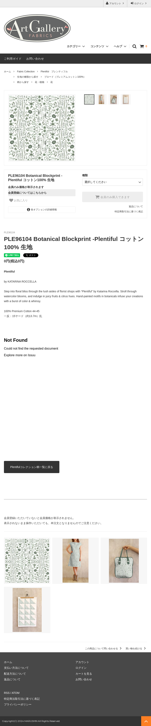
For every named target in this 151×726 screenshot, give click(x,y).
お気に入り (18, 200)
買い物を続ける (136, 648)
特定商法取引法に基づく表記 (22, 698)
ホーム (7, 71)
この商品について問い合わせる (104, 648)
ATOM (15, 692)
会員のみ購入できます (112, 197)
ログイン (139, 3)
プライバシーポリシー (17, 704)
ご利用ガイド (13, 58)
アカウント (115, 3)
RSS (7, 692)
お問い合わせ (35, 58)
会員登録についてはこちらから (27, 192)
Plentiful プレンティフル (54, 71)
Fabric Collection (26, 71)
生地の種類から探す (27, 76)
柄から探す (23, 82)
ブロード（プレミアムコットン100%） (65, 76)
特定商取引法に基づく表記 (129, 211)
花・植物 (39, 82)
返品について (136, 206)
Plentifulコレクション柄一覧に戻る (31, 467)
